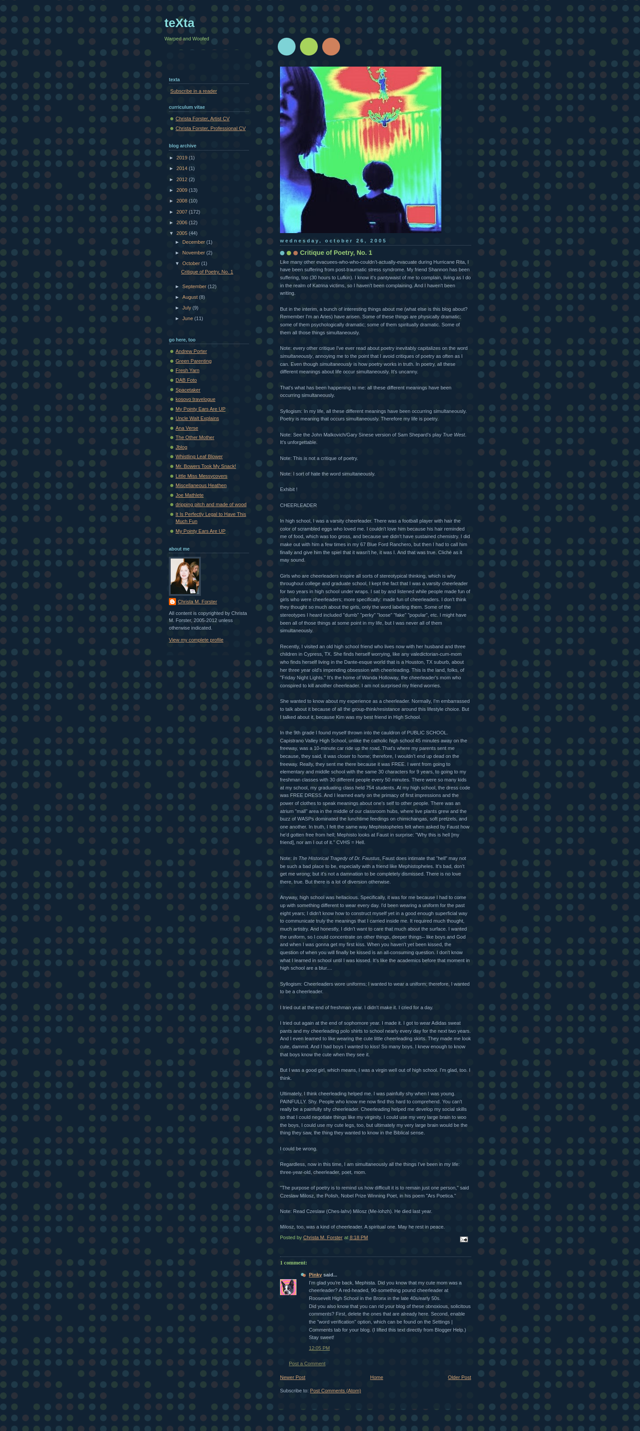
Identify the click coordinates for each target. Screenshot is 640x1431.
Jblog (181, 447)
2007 (182, 211)
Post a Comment (307, 1363)
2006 (182, 222)
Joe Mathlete (190, 495)
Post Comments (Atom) (335, 1390)
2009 (182, 190)
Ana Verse (187, 428)
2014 (182, 168)
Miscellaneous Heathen (201, 485)
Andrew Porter (191, 351)
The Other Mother (195, 437)
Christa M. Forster (197, 601)
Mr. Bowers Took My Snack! (206, 466)
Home (376, 1377)
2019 (182, 157)
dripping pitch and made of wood (211, 504)
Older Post (459, 1377)
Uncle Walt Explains (197, 418)
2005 (182, 233)
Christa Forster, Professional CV (211, 128)
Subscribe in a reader (193, 91)
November (194, 252)
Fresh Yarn (188, 370)
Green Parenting (194, 361)
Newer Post (292, 1377)
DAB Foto (186, 380)
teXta (179, 23)
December (194, 242)
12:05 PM (319, 1348)
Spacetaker (188, 389)
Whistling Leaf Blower (199, 456)
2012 (182, 179)
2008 (182, 200)
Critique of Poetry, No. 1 (207, 271)
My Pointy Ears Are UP (200, 409)
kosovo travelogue (196, 399)
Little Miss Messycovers (202, 476)
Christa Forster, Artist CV (203, 118)
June (188, 318)
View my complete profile (196, 639)
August (190, 297)
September (195, 286)
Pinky (315, 1274)
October (191, 263)
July (187, 307)
